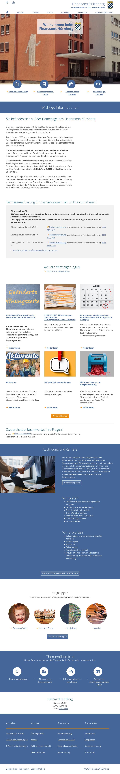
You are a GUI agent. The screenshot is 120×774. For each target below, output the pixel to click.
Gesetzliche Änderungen (17, 739)
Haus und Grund (46, 628)
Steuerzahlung (64, 752)
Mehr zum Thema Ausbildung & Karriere (60, 573)
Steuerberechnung (93, 746)
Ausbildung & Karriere (99, 93)
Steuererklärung (65, 733)
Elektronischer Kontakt (72, 93)
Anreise (34, 739)
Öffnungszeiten (37, 733)
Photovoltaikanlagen (18, 679)
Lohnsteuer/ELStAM (66, 739)
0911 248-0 (63, 708)
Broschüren (90, 752)
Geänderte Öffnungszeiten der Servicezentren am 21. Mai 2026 (20, 316)
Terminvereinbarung (18, 91)
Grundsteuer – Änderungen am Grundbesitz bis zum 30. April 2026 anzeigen (96, 317)
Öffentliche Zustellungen (17, 746)
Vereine (97, 628)
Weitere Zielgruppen (58, 636)
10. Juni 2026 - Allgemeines (58, 271)
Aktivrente (11, 382)
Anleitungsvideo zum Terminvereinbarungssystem (35, 250)
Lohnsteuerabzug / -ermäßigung (72, 680)
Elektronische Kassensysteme (45, 680)
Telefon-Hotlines (38, 752)
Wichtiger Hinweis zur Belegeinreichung (90, 383)
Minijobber (72, 628)
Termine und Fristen (15, 733)
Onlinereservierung (57, 227)
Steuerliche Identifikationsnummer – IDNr (99, 682)
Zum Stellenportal (72, 482)
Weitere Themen (60, 416)
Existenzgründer (20, 628)
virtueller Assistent (22, 433)
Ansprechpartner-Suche (45, 93)
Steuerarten (90, 733)
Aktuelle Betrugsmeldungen (57, 382)
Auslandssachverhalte (67, 746)
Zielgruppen (90, 739)
